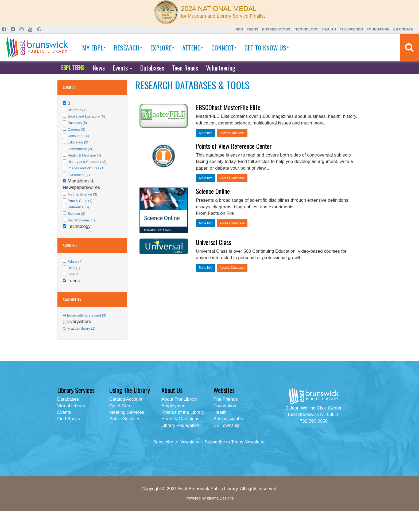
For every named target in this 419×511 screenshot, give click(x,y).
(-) (65, 322)
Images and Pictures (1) (86, 168)
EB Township (227, 425)
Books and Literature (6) (86, 116)
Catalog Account (125, 399)
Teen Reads (185, 67)
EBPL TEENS (72, 68)
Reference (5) (78, 207)
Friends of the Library (182, 412)
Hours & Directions (180, 418)
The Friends (351, 29)
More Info (205, 133)
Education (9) (78, 142)
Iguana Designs (220, 498)
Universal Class (213, 242)
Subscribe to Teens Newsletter (235, 441)
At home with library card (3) (84, 315)
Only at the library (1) (79, 328)
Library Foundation (180, 425)
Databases (152, 67)
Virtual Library (71, 405)
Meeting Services (126, 412)
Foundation (378, 29)
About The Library (179, 399)
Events (122, 67)
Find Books (68, 418)
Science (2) (76, 214)
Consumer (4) (78, 136)
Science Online (213, 191)
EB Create (403, 29)
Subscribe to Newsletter (177, 441)
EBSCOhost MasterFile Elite (228, 107)
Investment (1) (79, 175)
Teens (252, 29)
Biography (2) (78, 110)
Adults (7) (75, 261)
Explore (162, 47)
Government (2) (80, 149)
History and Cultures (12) (87, 162)
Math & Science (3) (82, 194)
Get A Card (120, 405)
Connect (223, 47)
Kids (239, 29)
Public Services (124, 418)
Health (329, 29)
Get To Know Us (267, 47)
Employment (174, 405)
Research (128, 47)
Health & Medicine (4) (84, 155)
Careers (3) (76, 129)
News (98, 67)
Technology (306, 29)
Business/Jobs (276, 29)
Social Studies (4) (81, 220)
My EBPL (94, 47)
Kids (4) (74, 274)
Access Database (232, 133)
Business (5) (77, 123)
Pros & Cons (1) (80, 201)
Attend (192, 47)
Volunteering (220, 67)
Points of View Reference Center (234, 146)
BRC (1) (74, 268)
